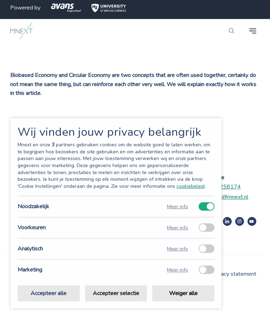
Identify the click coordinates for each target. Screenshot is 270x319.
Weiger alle (183, 293)
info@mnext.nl (230, 197)
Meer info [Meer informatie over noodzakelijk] (177, 206)
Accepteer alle (48, 293)
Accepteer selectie (116, 293)
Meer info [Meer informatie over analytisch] (177, 248)
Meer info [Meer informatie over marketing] (177, 270)
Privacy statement (234, 274)
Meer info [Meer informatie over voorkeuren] (177, 227)
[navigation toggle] (253, 31)
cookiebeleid (190, 186)
